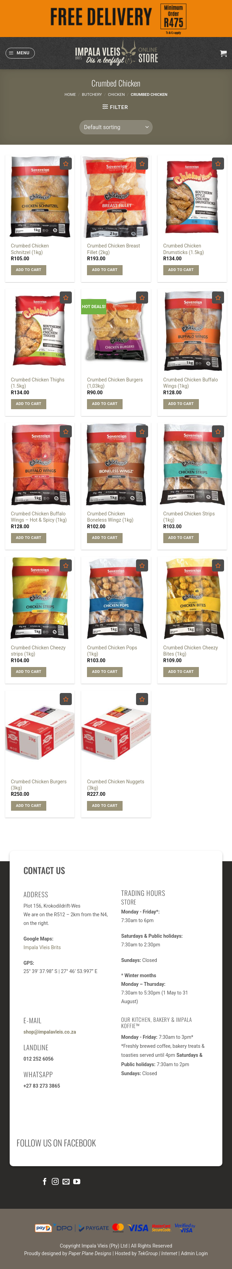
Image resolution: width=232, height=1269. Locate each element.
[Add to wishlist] (66, 164)
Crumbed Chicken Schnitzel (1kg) (30, 249)
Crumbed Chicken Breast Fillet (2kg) (113, 249)
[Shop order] (115, 127)
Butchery (92, 94)
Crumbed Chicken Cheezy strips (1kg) (38, 651)
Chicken (116, 94)
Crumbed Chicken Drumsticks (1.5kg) (183, 249)
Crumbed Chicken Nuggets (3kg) (115, 785)
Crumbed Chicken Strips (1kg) (189, 517)
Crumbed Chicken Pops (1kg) (112, 651)
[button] (20, 53)
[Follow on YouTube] (76, 1182)
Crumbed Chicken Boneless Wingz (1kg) (110, 517)
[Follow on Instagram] (55, 1182)
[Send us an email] (65, 1182)
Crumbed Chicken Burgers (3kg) (39, 785)
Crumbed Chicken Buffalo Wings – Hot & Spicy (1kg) (39, 517)
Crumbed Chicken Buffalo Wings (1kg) (190, 383)
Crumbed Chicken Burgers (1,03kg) (115, 383)
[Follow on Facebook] (44, 1182)
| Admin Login (193, 1253)
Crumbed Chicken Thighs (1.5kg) (38, 383)
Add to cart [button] (28, 270)
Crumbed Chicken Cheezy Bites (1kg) (190, 651)
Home (70, 94)
